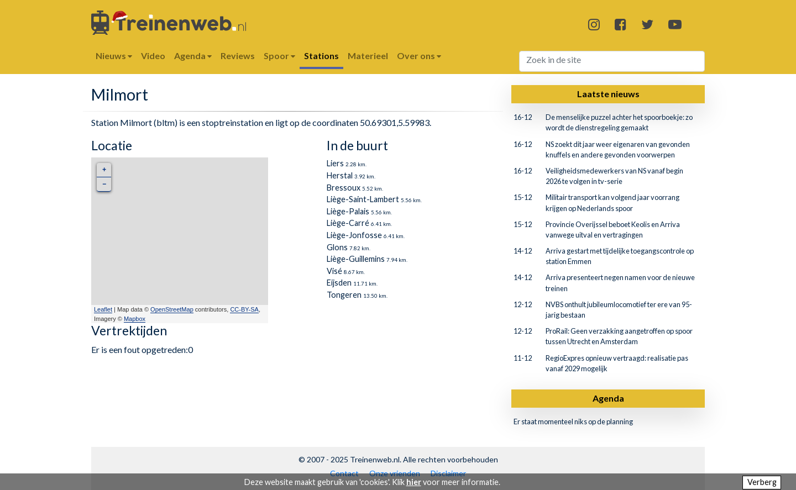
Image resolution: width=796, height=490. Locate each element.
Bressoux (343, 187)
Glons (337, 247)
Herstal (340, 175)
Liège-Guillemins (356, 259)
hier (413, 482)
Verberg (762, 482)
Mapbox (134, 318)
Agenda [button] (193, 55)
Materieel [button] (368, 55)
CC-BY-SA (244, 309)
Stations (321, 55)
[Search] (612, 61)
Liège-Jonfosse (354, 235)
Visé (334, 271)
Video (153, 55)
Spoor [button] (279, 55)
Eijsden (339, 282)
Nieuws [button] (114, 55)
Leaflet (103, 309)
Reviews (238, 55)
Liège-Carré (348, 223)
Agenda (608, 398)
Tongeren (344, 294)
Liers (335, 163)
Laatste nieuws (608, 93)
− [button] (104, 184)
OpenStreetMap (171, 309)
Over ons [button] (419, 55)
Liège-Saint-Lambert (363, 199)
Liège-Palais (348, 211)
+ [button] (104, 170)
